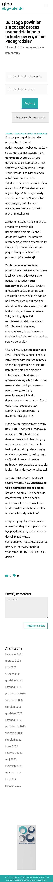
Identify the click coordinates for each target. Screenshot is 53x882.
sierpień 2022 (13, 740)
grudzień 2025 (13, 680)
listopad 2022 (13, 720)
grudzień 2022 (13, 713)
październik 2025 (15, 693)
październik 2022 (15, 726)
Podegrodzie (33, 47)
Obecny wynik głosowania (30, 117)
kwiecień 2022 (13, 766)
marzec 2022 (13, 772)
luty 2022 (11, 779)
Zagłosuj (30, 103)
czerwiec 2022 (13, 753)
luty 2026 (11, 667)
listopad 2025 (13, 687)
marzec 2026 (13, 661)
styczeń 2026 (13, 674)
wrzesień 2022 (14, 733)
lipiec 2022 (11, 746)
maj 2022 (11, 759)
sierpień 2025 (13, 707)
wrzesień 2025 (14, 700)
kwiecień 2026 (13, 654)
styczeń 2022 (13, 786)
